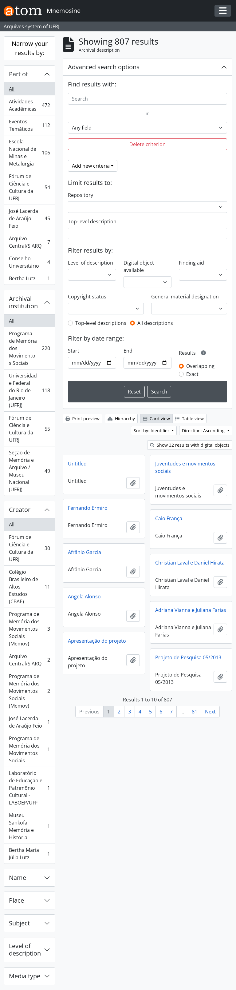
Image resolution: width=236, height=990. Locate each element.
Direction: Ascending (204, 430)
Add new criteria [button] (91, 165)
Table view (189, 418)
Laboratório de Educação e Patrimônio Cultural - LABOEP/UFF (29, 788)
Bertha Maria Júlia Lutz (29, 854)
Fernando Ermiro (88, 508)
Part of (18, 74)
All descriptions (155, 323)
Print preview (82, 418)
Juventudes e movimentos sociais (185, 467)
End (128, 350)
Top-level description (92, 221)
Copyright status (87, 296)
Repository (80, 195)
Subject (19, 923)
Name (17, 877)
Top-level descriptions (100, 323)
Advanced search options (104, 67)
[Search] (147, 99)
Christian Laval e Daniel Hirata (190, 562)
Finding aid (191, 262)
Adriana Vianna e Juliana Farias (190, 610)
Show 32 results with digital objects (190, 445)
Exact (192, 374)
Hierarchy (121, 418)
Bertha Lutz (29, 280)
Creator (19, 509)
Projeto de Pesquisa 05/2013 (188, 657)
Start (73, 350)
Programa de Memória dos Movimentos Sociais (29, 348)
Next (210, 711)
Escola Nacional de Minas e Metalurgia (29, 152)
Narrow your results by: (30, 48)
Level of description (25, 949)
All (11, 89)
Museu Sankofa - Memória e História (29, 826)
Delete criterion (147, 144)
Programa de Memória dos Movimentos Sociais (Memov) (29, 629)
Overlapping (200, 366)
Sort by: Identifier (152, 430)
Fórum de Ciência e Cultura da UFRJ (29, 187)
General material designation (185, 296)
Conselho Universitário (29, 262)
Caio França (168, 518)
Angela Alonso (84, 596)
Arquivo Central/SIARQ (29, 242)
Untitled (77, 463)
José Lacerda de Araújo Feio (29, 218)
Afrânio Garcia (84, 552)
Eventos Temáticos (29, 125)
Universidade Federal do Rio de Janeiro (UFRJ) (29, 390)
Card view (156, 418)
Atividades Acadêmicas (29, 105)
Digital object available (139, 266)
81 (194, 711)
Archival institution (23, 302)
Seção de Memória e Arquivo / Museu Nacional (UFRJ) (29, 471)
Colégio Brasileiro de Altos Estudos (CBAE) (29, 587)
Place (16, 900)
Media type (24, 976)
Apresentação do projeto (97, 640)
